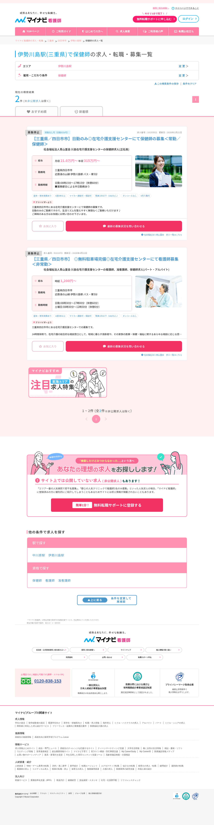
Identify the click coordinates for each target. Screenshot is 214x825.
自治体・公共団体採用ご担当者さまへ (50, 650)
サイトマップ (126, 650)
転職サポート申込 (144, 657)
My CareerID (145, 751)
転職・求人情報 (92, 723)
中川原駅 (38, 555)
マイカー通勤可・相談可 (80, 195)
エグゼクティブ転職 (110, 766)
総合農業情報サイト (61, 751)
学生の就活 (20, 723)
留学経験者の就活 (37, 723)
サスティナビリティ (57, 793)
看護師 (50, 580)
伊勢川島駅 (56, 555)
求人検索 (125, 31)
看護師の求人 (23, 769)
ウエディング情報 (25, 751)
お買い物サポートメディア (29, 755)
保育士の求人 (78, 769)
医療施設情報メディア (164, 751)
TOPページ (33, 31)
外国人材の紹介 (145, 769)
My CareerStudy (129, 751)
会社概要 (33, 793)
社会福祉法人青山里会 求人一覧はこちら (163, 234)
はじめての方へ (94, 31)
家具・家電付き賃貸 (53, 755)
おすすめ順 (36, 111)
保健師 (37, 580)
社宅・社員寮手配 (109, 780)
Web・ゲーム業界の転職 (38, 766)
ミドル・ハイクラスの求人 (126, 723)
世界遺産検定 (42, 751)
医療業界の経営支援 (125, 769)
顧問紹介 (164, 766)
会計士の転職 (129, 766)
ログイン (188, 18)
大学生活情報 (133, 748)
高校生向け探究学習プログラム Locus (52, 737)
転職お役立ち (186, 31)
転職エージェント (90, 766)
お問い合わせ (107, 657)
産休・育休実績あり (42, 195)
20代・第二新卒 (59, 766)
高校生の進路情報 (23, 737)
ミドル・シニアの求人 (175, 723)
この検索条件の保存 (166, 83)
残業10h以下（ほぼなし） (107, 195)
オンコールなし (130, 195)
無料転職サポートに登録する (107, 505)
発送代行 (60, 780)
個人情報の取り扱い (163, 650)
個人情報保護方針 (95, 793)
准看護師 (64, 580)
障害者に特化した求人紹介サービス (33, 726)
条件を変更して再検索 (107, 599)
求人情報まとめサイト (25, 748)
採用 (70, 793)
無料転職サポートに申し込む (154, 19)
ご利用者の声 (155, 31)
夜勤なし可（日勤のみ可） (57, 132)
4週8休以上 (60, 195)
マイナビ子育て (81, 751)
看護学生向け (54, 723)
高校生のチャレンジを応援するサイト (77, 748)
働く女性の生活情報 (152, 748)
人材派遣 (19, 766)
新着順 (81, 111)
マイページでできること (187, 8)
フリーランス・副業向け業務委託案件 (69, 726)
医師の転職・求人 (60, 769)
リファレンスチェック (131, 780)
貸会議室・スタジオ (88, 780)
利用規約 (69, 657)
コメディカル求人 (40, 769)
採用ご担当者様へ (161, 8)
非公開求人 (34, 101)
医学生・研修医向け (73, 723)
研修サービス (21, 780)
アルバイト (147, 723)
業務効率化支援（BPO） (42, 780)
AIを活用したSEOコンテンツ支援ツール (84, 755)
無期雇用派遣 (93, 769)
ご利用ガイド (63, 31)
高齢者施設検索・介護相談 (118, 755)
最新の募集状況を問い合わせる (124, 226)
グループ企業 (80, 793)
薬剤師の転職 (177, 766)
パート (158, 723)
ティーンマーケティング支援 (111, 748)
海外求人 (107, 723)
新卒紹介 (74, 766)
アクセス (43, 793)
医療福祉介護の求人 (99, 726)
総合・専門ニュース (48, 748)
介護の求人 (108, 769)
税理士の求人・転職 (147, 766)
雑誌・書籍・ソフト (174, 748)
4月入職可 (145, 195)
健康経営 (72, 780)
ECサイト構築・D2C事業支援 (104, 751)
